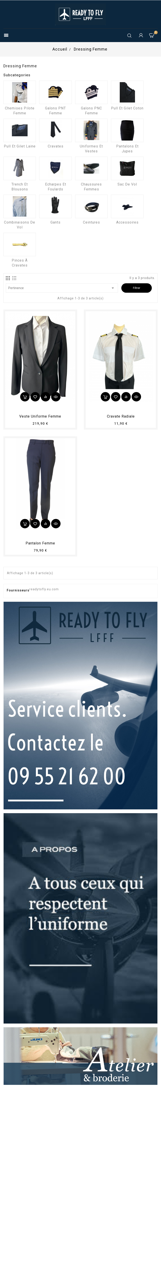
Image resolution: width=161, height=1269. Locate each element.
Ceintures (91, 222)
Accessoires (127, 222)
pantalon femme (40, 543)
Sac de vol (127, 184)
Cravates (55, 146)
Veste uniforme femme (40, 416)
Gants (55, 222)
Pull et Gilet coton (127, 108)
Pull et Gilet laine (20, 146)
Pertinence (61, 288)
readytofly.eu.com (44, 589)
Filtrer (136, 288)
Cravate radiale (121, 416)
